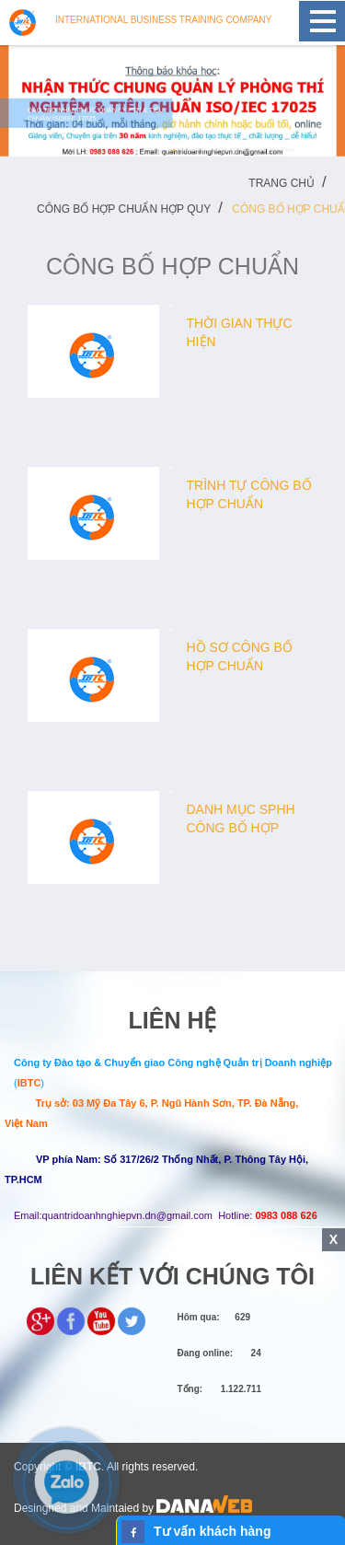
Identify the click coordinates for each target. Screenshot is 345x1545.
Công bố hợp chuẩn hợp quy (124, 209)
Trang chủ (281, 183)
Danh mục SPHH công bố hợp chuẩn (241, 828)
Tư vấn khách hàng (212, 1531)
